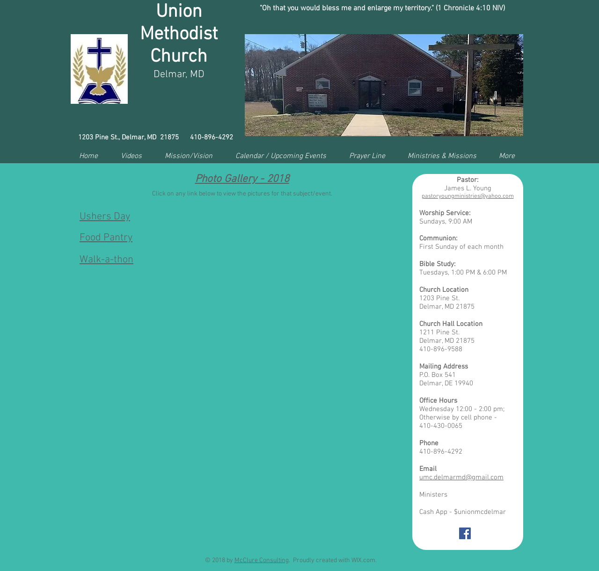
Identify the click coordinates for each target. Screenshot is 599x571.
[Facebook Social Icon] (465, 533)
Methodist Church (179, 45)
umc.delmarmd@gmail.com (461, 477)
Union (179, 12)
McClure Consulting (261, 560)
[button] (384, 85)
